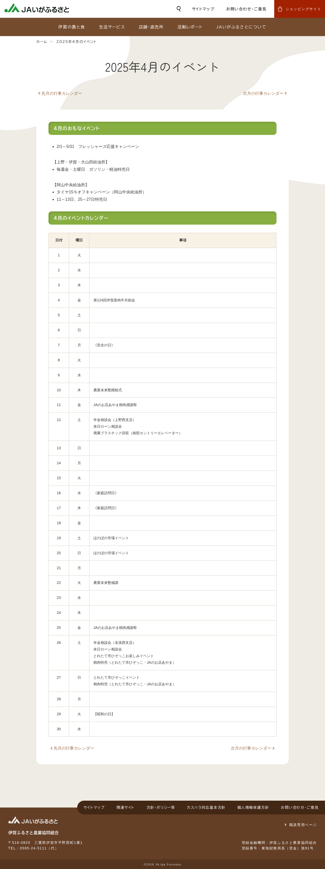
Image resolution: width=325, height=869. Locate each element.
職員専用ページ (303, 825)
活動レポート (190, 27)
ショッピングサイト (303, 9)
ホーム (41, 41)
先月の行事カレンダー (61, 93)
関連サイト (126, 807)
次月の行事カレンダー (263, 93)
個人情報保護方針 (253, 807)
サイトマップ (203, 9)
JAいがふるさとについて (241, 27)
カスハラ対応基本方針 (206, 807)
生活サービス (112, 27)
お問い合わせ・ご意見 (246, 9)
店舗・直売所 (151, 27)
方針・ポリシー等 (161, 807)
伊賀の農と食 (71, 27)
